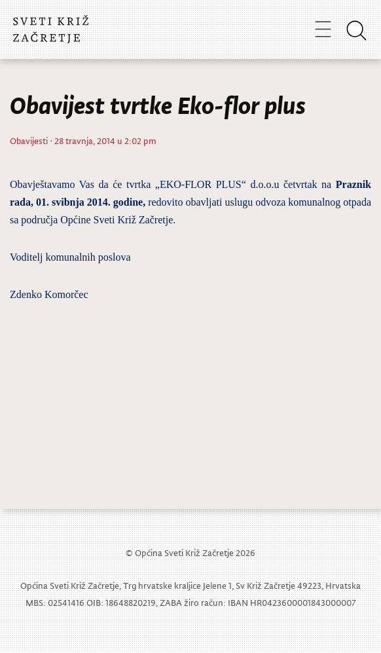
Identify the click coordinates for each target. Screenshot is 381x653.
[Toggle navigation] (323, 29)
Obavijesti (29, 140)
